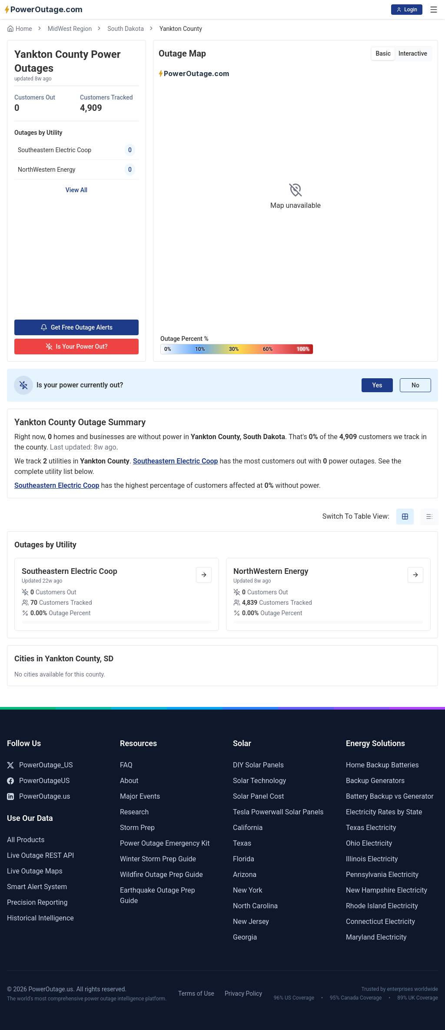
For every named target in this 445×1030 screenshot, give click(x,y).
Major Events (140, 796)
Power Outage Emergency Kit (164, 843)
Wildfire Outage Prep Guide (161, 874)
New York (247, 890)
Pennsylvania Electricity (382, 874)
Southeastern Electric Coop (175, 461)
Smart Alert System (37, 887)
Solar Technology (259, 781)
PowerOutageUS (38, 781)
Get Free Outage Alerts (76, 327)
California (247, 827)
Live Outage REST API (40, 855)
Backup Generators (375, 781)
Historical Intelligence (40, 918)
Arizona (244, 874)
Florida (243, 859)
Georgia (245, 937)
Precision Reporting (37, 902)
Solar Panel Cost (258, 796)
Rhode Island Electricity (382, 906)
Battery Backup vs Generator (390, 796)
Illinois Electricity (372, 859)
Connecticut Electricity (380, 921)
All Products (25, 840)
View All (76, 190)
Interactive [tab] (413, 53)
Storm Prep (137, 827)
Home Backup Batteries (382, 765)
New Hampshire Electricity (386, 890)
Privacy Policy (243, 993)
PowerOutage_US (40, 765)
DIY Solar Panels (258, 765)
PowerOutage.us (38, 796)
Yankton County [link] (180, 28)
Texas (242, 843)
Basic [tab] (382, 53)
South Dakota (125, 28)
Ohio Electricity (369, 843)
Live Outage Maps (35, 871)
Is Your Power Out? (77, 346)
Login (406, 10)
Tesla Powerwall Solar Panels (278, 812)
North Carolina (255, 906)
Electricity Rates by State (384, 812)
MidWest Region (70, 28)
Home (19, 28)
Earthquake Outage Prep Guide (157, 895)
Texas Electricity (371, 827)
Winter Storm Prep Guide (158, 859)
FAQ (126, 765)
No (415, 385)
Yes (377, 385)
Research (134, 812)
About (129, 781)
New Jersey (251, 921)
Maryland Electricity (376, 937)
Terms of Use (196, 993)
